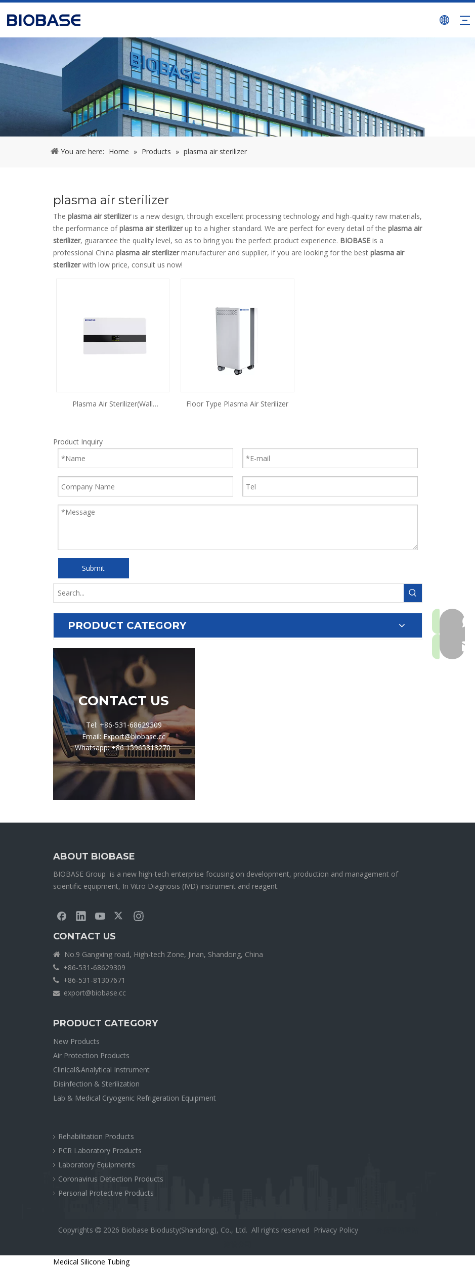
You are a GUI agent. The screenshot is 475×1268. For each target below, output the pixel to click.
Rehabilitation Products (96, 1136)
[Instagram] (139, 916)
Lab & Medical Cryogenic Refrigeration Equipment (134, 1098)
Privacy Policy (336, 1230)
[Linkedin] (81, 916)
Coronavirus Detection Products (110, 1179)
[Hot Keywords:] (413, 593)
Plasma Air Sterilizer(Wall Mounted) (112, 404)
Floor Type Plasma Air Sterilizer (237, 404)
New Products (76, 1041)
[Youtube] (100, 916)
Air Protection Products (91, 1055)
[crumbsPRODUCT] (237, 87)
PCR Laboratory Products (100, 1150)
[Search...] (229, 593)
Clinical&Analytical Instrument (101, 1069)
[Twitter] (119, 916)
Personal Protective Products (106, 1193)
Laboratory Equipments (96, 1164)
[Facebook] (62, 916)
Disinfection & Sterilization (96, 1084)
